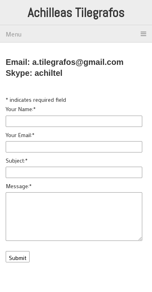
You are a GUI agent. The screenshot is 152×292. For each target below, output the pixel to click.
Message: (19, 186)
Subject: (17, 160)
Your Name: (21, 109)
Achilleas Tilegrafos (76, 12)
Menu (76, 34)
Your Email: (20, 135)
